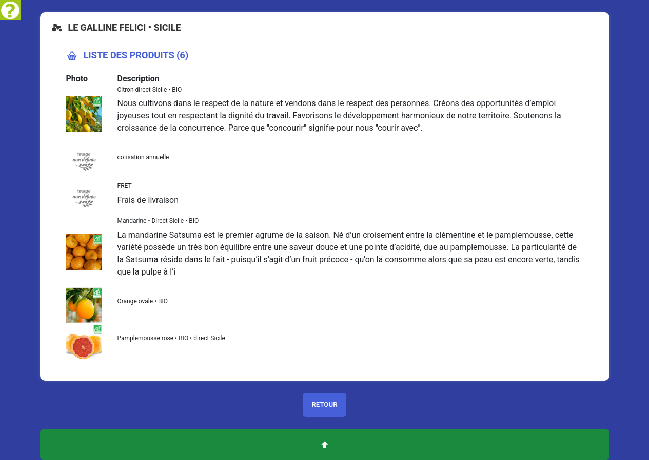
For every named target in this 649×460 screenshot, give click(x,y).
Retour (324, 404)
